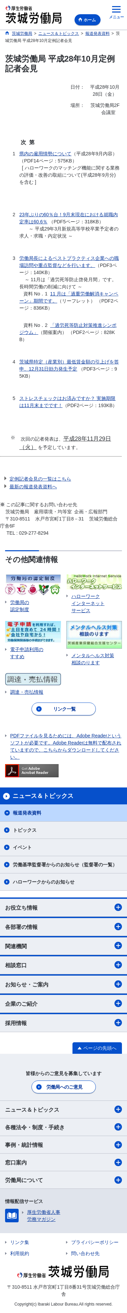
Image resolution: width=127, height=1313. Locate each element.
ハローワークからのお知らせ (44, 882)
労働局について (63, 1180)
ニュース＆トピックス (63, 1109)
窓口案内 (63, 1162)
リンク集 (19, 1242)
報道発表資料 (27, 813)
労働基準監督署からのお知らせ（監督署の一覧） (65, 864)
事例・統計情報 (63, 1145)
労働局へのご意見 (64, 1087)
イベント (22, 847)
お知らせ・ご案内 (63, 984)
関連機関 (63, 945)
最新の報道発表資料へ (33, 486)
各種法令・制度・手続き (63, 1127)
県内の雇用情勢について (45, 153)
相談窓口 (63, 965)
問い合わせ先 (85, 1253)
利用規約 (19, 1253)
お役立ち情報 (63, 907)
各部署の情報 (63, 926)
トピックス (25, 830)
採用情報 (63, 1022)
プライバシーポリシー (95, 1242)
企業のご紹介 (63, 1003)
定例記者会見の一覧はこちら (40, 479)
